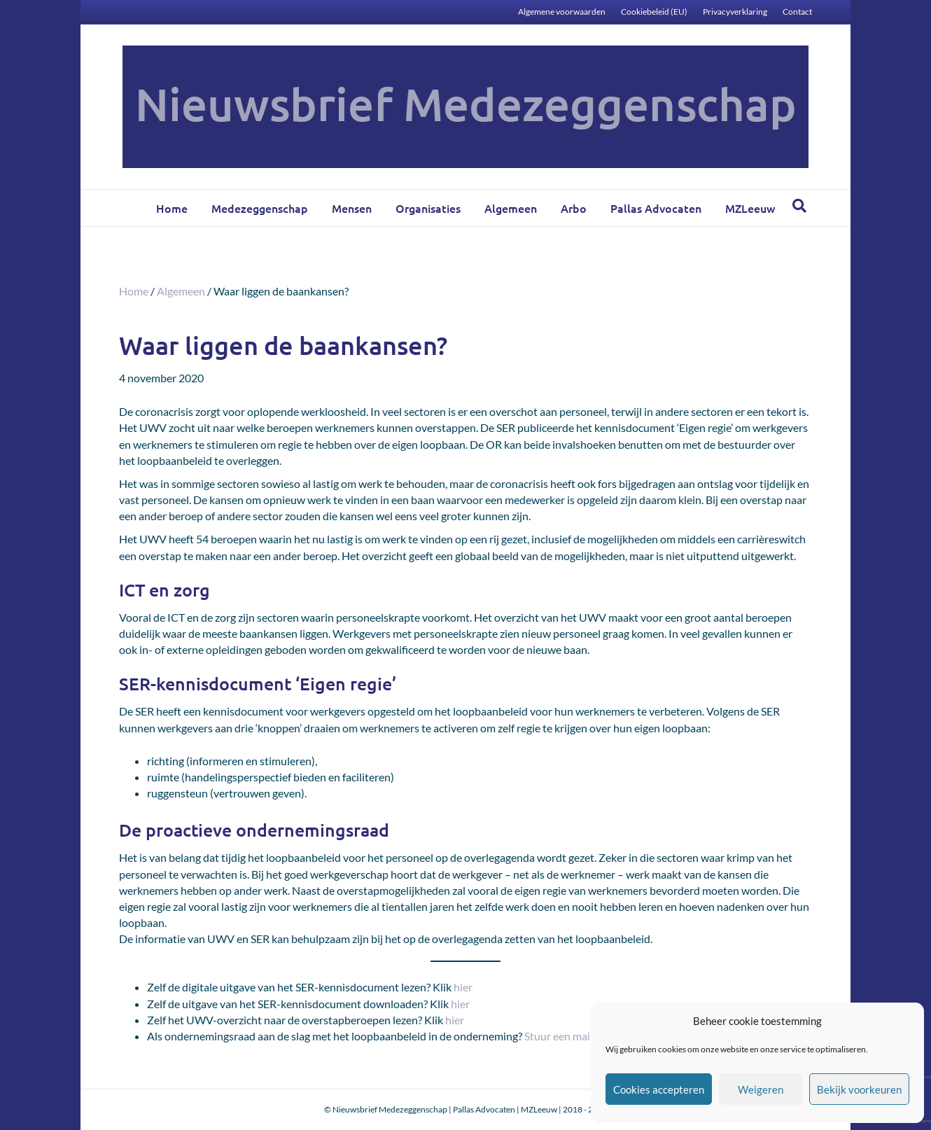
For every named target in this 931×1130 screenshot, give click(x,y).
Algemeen (510, 208)
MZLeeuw (750, 208)
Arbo (574, 208)
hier (463, 986)
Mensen (352, 208)
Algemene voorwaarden (562, 11)
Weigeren (760, 1089)
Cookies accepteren (658, 1089)
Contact (797, 11)
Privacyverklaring (735, 11)
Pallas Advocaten (655, 208)
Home (172, 208)
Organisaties (428, 208)
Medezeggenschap (259, 208)
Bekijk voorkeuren (859, 1089)
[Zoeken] (799, 205)
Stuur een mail (558, 1035)
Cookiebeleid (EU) (654, 11)
